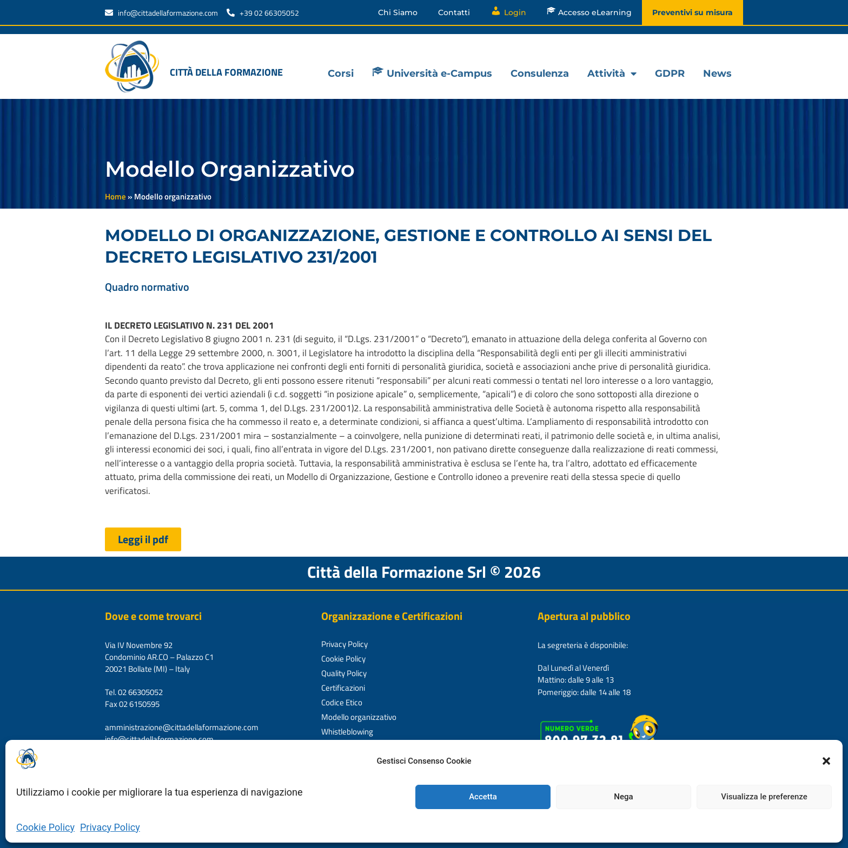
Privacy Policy (110, 827)
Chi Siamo (398, 12)
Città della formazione (226, 72)
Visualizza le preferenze (764, 797)
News (717, 73)
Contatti (454, 12)
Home (115, 196)
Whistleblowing (347, 731)
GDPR (670, 73)
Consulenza (540, 73)
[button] (826, 761)
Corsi (341, 73)
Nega (623, 797)
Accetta (483, 797)
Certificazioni (343, 688)
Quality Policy (344, 673)
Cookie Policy (45, 827)
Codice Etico (341, 702)
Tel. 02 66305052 (134, 692)
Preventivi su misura (692, 12)
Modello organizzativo (358, 717)
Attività (612, 73)
